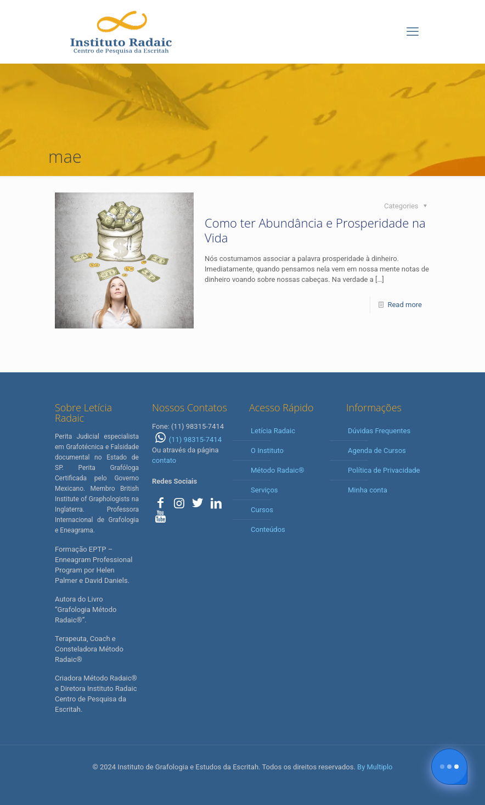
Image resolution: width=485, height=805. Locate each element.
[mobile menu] (412, 31)
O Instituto (267, 450)
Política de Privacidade (384, 470)
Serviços (264, 490)
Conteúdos (268, 529)
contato (164, 460)
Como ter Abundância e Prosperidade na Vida (315, 230)
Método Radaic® (277, 470)
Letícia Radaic (273, 431)
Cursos (262, 510)
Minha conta (367, 490)
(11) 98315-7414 (187, 439)
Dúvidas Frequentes (379, 431)
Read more (404, 305)
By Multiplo (374, 767)
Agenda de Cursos (377, 450)
